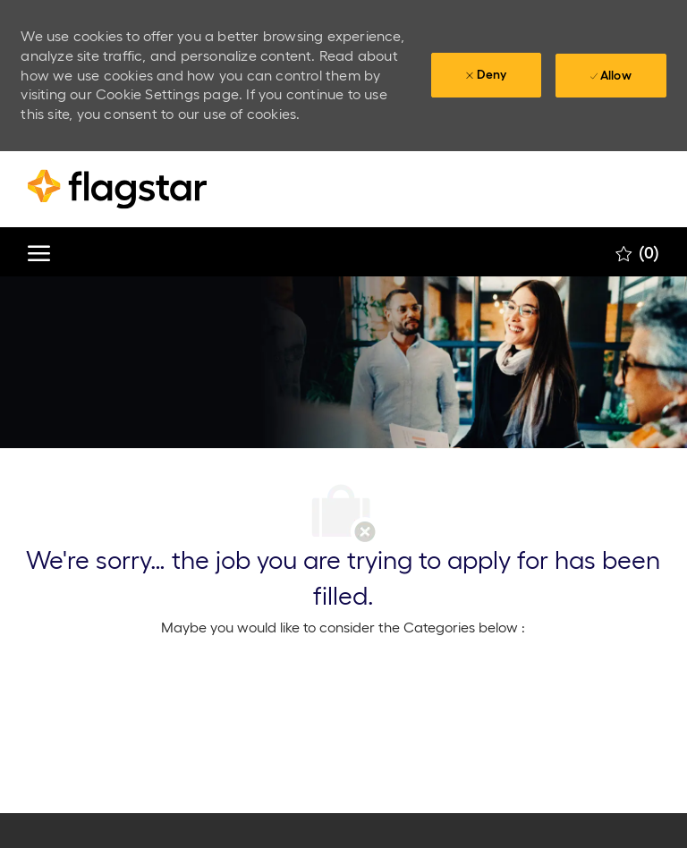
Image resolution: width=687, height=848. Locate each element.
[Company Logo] (117, 189)
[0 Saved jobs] (637, 252)
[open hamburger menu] (39, 252)
